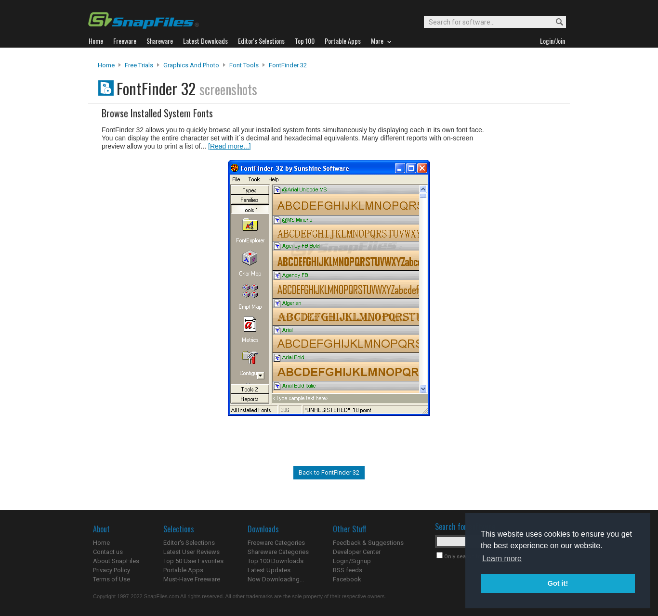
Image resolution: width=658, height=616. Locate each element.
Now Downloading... (276, 579)
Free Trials (139, 65)
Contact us (108, 551)
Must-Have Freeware (191, 579)
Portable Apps (183, 570)
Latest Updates (269, 570)
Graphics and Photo (191, 65)
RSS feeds (347, 570)
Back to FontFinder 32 (329, 472)
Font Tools (244, 65)
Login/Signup (352, 561)
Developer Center (357, 551)
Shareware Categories (278, 551)
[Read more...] (229, 146)
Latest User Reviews (191, 551)
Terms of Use (111, 579)
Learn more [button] (502, 558)
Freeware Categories (276, 542)
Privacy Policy (111, 570)
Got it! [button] (558, 583)
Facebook (347, 579)
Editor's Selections (189, 542)
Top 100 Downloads (275, 561)
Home (106, 65)
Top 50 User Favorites (193, 561)
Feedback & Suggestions (368, 542)
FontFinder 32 (288, 65)
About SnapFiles (116, 561)
